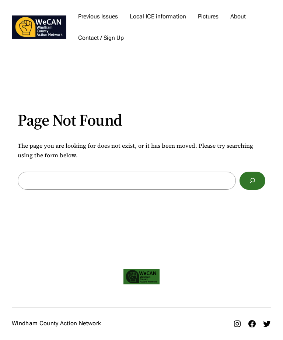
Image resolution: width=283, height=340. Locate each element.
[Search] (252, 181)
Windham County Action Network (56, 323)
